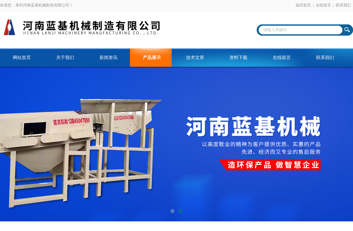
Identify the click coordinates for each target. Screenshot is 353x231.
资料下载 (238, 57)
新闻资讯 (108, 57)
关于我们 (65, 57)
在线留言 (323, 5)
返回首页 (303, 5)
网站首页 (22, 57)
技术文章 (195, 57)
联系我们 (343, 5)
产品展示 (152, 57)
